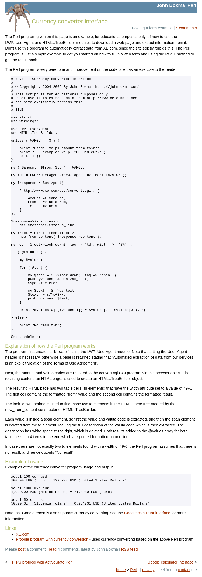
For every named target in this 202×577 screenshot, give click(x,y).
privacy (148, 570)
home (121, 570)
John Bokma (170, 5)
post (21, 549)
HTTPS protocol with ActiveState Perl (41, 562)
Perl (191, 5)
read (53, 549)
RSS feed (129, 549)
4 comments (186, 28)
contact (184, 570)
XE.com (22, 534)
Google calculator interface (147, 513)
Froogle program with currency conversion (52, 539)
